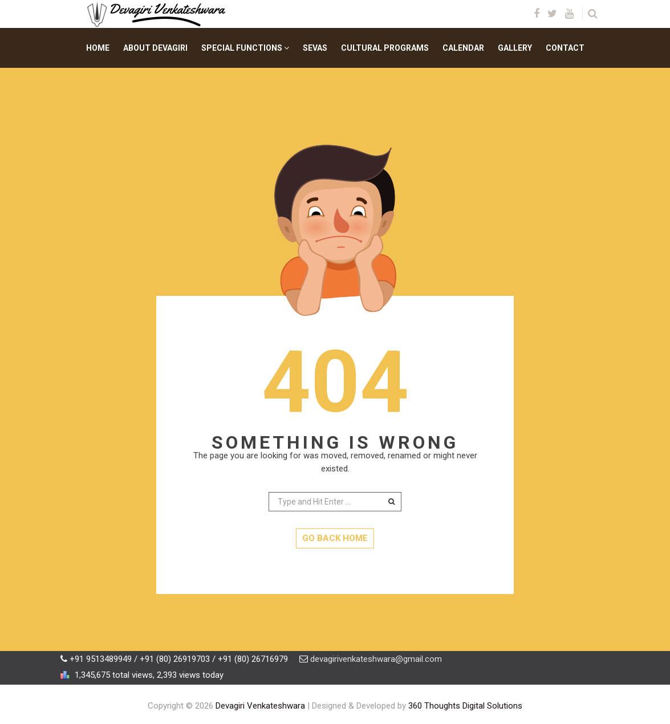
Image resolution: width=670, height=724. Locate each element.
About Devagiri (155, 47)
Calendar (463, 47)
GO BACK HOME (335, 538)
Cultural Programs (385, 47)
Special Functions (245, 47)
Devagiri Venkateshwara (260, 706)
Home (97, 47)
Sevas (315, 47)
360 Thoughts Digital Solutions (465, 706)
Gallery (515, 47)
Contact (565, 47)
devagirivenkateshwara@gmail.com (376, 659)
